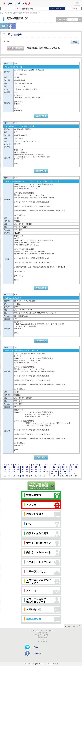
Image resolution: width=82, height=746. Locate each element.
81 (18, 476)
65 (52, 471)
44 (36, 469)
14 (55, 465)
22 (14, 467)
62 (40, 471)
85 (36, 476)
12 (46, 465)
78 (5, 476)
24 (23, 467)
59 (27, 471)
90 (58, 476)
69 (69, 471)
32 (58, 467)
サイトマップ (42, 642)
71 (47, 474)
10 (37, 465)
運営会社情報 (42, 637)
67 (61, 471)
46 (45, 469)
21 (9, 467)
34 (67, 467)
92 (67, 476)
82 (23, 476)
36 (76, 467)
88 (49, 476)
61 (36, 471)
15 (59, 465)
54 (5, 471)
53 (76, 469)
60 (31, 471)
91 (63, 476)
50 (63, 469)
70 (74, 471)
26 (31, 467)
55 (9, 471)
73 (56, 474)
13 (50, 465)
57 (18, 471)
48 (54, 469)
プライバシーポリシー (42, 635)
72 (52, 474)
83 (27, 476)
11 (42, 465)
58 (23, 471)
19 (77, 465)
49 (58, 469)
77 (74, 474)
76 (69, 474)
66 (56, 471)
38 (9, 469)
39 (14, 469)
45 (40, 469)
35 (71, 467)
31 (54, 467)
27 (36, 467)
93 (71, 476)
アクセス (42, 639)
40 (18, 469)
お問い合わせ (42, 633)
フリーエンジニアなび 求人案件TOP (12, 13)
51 (67, 469)
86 (40, 476)
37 (5, 469)
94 (76, 476)
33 (63, 467)
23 (18, 467)
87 (45, 476)
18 (73, 465)
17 (68, 465)
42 (27, 469)
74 (61, 474)
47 (49, 469)
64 (47, 471)
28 (40, 467)
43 (31, 469)
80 (14, 476)
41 (23, 469)
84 (31, 476)
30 (49, 467)
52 (71, 469)
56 (14, 471)
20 (5, 467)
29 (45, 467)
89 (54, 476)
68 (65, 471)
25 (27, 467)
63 (44, 471)
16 (64, 465)
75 (65, 474)
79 (9, 476)
